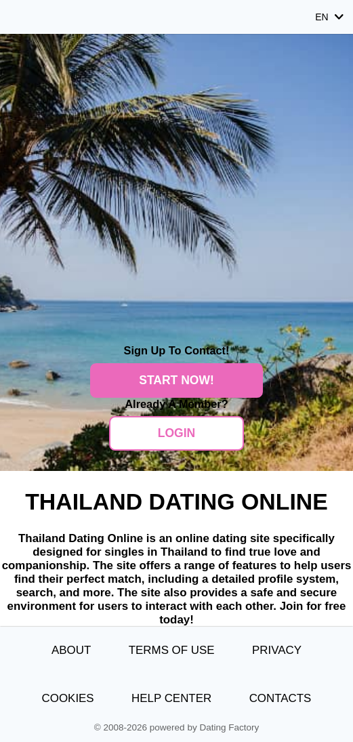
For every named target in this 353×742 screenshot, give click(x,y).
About (71, 650)
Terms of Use (172, 650)
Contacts (280, 698)
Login (176, 433)
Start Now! (176, 380)
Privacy (277, 650)
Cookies (68, 698)
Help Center (171, 698)
